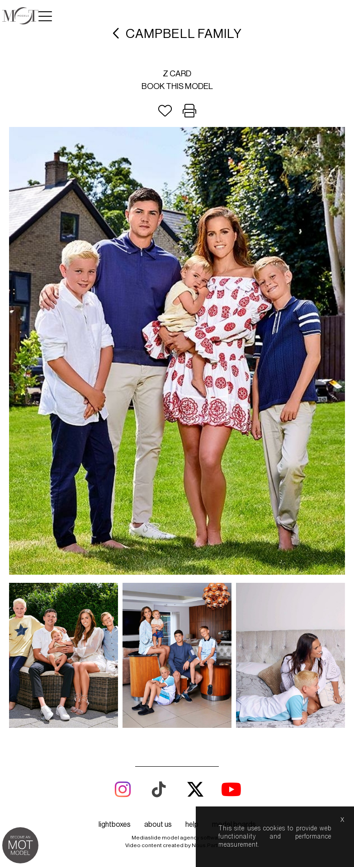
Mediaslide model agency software (177, 837)
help (191, 824)
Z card (177, 74)
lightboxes (115, 824)
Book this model (177, 86)
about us (158, 824)
